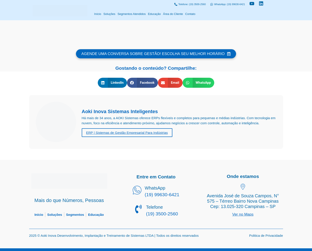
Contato (190, 14)
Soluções (109, 14)
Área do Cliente (173, 14)
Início (97, 14)
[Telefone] (138, 210)
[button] (112, 83)
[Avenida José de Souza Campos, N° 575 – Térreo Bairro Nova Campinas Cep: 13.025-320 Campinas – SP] (243, 187)
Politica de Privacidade (266, 235)
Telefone (154, 207)
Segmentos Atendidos (132, 14)
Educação (154, 14)
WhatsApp (155, 188)
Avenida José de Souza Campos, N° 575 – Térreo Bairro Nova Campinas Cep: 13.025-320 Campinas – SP (243, 201)
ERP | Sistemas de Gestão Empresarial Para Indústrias (127, 133)
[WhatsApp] (137, 191)
